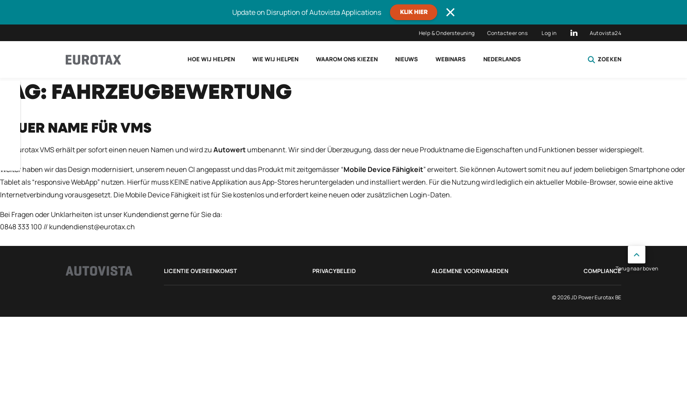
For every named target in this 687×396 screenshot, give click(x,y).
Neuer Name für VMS (76, 129)
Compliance (602, 271)
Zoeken (604, 59)
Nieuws (406, 59)
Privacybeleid (334, 271)
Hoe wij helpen (211, 59)
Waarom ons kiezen (347, 59)
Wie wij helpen (275, 59)
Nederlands (502, 59)
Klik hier (414, 12)
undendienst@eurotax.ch (94, 226)
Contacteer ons (507, 33)
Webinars (451, 59)
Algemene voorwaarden (470, 271)
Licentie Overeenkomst (200, 271)
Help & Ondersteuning (447, 33)
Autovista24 (605, 33)
